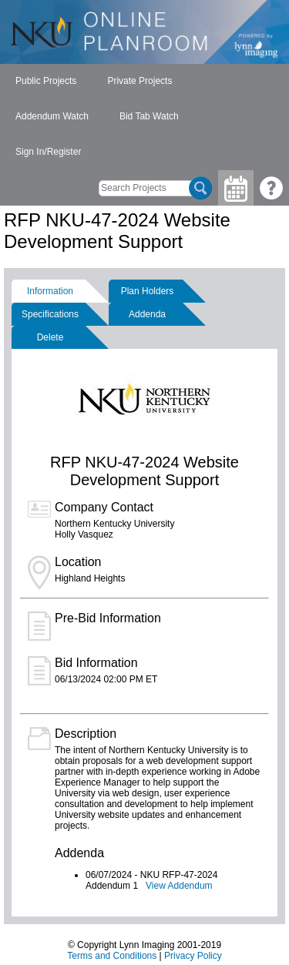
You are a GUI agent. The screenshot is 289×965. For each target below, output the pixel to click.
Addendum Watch (52, 116)
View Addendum (179, 885)
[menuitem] (46, 81)
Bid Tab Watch (149, 116)
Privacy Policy (193, 955)
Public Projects (45, 80)
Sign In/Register (48, 151)
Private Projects (139, 80)
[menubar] (144, 117)
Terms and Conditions (111, 955)
